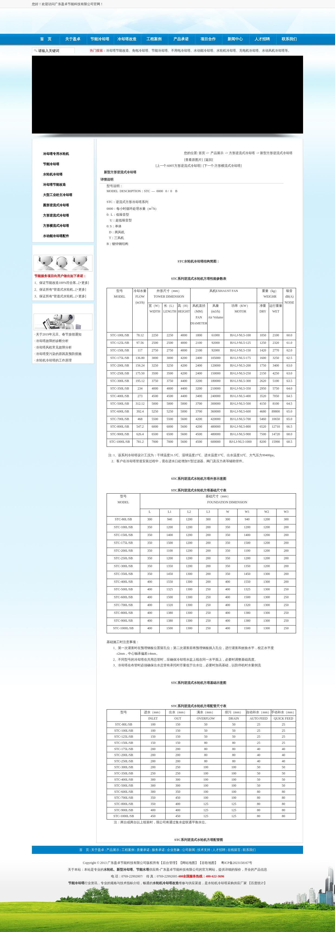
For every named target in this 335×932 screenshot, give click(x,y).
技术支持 (203, 850)
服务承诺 (158, 850)
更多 (84, 283)
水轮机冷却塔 (226, 50)
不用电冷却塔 (181, 50)
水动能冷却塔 (203, 50)
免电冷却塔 (140, 50)
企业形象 (173, 850)
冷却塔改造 (126, 39)
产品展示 (217, 153)
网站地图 (188, 863)
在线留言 (234, 850)
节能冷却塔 (99, 39)
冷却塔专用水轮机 (56, 154)
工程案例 (154, 39)
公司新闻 (188, 850)
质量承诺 (143, 850)
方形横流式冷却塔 (56, 226)
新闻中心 (235, 39)
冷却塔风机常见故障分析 (54, 347)
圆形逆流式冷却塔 (56, 205)
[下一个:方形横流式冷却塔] (222, 166)
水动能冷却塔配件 (56, 236)
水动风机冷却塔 (273, 50)
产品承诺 (181, 39)
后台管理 (169, 863)
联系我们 (289, 39)
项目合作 (208, 39)
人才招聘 (262, 39)
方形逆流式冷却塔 (56, 215)
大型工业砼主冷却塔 (57, 195)
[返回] (208, 160)
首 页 (45, 39)
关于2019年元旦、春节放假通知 (58, 334)
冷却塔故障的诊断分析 (52, 341)
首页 (202, 153)
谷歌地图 (208, 863)
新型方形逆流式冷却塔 (276, 153)
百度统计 (257, 883)
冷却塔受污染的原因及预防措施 (58, 354)
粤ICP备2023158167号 (236, 863)
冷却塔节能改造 (117, 50)
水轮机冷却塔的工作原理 (54, 360)
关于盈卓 (72, 39)
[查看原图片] (193, 160)
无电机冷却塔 (249, 50)
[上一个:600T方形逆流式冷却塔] (178, 166)
